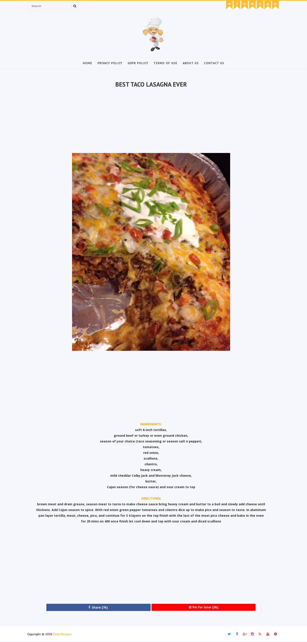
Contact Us (214, 63)
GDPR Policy (138, 63)
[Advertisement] (151, 121)
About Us (191, 63)
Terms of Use (165, 63)
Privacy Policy (110, 63)
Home (87, 63)
